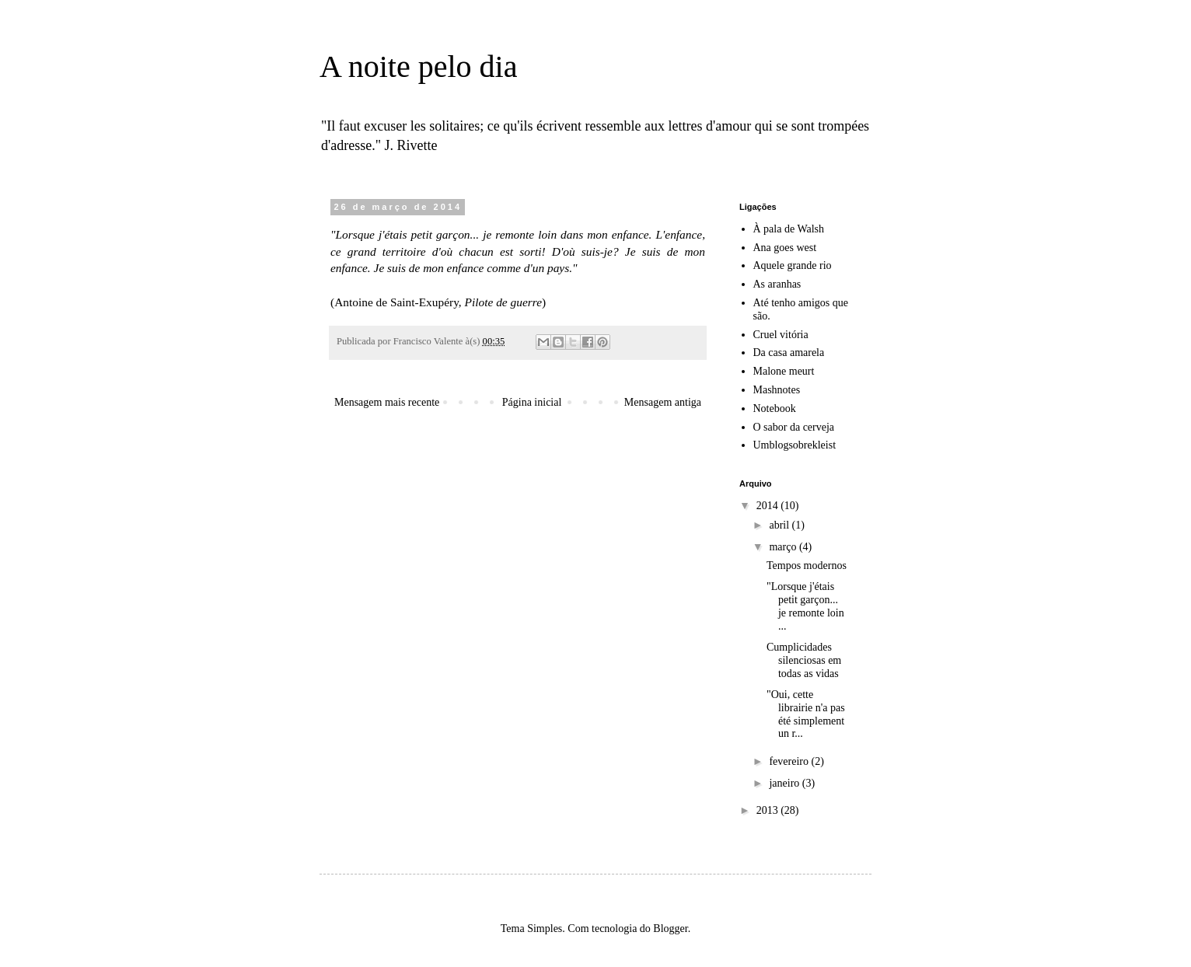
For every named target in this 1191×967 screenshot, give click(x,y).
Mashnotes (777, 390)
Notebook (774, 408)
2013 (768, 810)
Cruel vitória (781, 334)
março (783, 547)
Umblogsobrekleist (794, 445)
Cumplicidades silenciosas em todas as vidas (804, 660)
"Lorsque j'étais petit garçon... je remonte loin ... (805, 606)
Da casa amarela (789, 352)
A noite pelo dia (418, 66)
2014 (768, 505)
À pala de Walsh (789, 229)
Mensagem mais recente (386, 402)
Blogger (670, 928)
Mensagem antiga (662, 402)
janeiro (785, 783)
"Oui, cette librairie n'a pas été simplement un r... (806, 714)
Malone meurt (784, 371)
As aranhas (777, 284)
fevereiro (790, 761)
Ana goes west (785, 247)
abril (780, 525)
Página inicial (532, 402)
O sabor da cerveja (794, 427)
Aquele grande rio (792, 265)
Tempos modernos (807, 565)
